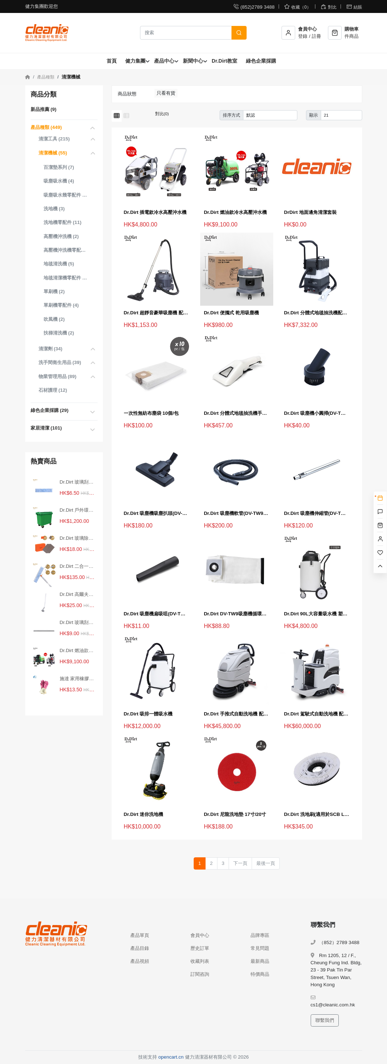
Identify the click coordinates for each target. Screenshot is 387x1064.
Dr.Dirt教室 (224, 61)
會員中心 (199, 935)
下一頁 (240, 863)
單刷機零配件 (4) (61, 305)
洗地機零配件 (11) (63, 222)
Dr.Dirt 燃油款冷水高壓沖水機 (78, 650)
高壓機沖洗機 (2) (61, 236)
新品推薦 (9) (44, 109)
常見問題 (260, 948)
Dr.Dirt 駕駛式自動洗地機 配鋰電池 (317, 714)
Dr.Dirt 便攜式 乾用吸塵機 (231, 312)
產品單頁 (139, 935)
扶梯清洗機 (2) (59, 333)
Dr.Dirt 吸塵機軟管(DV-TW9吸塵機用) (237, 513)
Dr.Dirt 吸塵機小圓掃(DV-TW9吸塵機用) (317, 413)
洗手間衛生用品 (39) (60, 362)
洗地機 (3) (54, 208)
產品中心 (164, 61)
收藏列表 (199, 961)
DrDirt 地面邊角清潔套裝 (310, 212)
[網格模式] (117, 116)
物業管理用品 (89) (58, 376)
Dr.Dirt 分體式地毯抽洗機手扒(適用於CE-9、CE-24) (237, 413)
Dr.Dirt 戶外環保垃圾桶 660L (78, 510)
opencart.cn (171, 1057)
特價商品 (260, 974)
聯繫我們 (324, 1020)
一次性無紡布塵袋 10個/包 (151, 413)
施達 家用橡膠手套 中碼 (78, 678)
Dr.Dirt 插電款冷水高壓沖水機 (155, 212)
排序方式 (231, 115)
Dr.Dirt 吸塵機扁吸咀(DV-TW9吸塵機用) (157, 613)
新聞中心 (193, 61)
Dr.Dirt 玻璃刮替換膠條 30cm (78, 622)
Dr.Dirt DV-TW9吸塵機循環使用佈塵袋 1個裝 (237, 613)
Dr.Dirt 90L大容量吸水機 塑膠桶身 (317, 613)
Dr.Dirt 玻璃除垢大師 (78, 538)
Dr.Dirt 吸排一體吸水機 (148, 714)
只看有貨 (166, 93)
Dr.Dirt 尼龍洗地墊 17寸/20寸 (235, 814)
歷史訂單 (199, 948)
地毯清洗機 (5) (59, 263)
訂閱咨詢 (199, 974)
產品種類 (45, 77)
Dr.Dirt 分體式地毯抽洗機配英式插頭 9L (317, 312)
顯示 (313, 115)
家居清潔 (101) (46, 428)
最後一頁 (265, 863)
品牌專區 (260, 935)
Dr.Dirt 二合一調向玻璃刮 (78, 566)
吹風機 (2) (54, 319)
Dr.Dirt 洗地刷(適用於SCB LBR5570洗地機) (317, 814)
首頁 (112, 61)
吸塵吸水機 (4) (59, 181)
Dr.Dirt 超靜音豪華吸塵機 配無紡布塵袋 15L (157, 312)
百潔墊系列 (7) (59, 167)
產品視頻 (139, 961)
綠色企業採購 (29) (50, 410)
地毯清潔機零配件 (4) (66, 277)
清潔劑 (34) (51, 348)
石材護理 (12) (53, 390)
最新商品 (260, 961)
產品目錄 (139, 948)
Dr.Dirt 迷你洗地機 (143, 814)
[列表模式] (126, 116)
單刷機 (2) (54, 291)
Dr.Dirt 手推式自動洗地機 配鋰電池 (237, 714)
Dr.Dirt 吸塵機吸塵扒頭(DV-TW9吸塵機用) (157, 513)
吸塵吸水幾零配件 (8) (66, 195)
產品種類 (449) (46, 127)
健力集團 (135, 61)
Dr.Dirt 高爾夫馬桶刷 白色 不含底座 (78, 594)
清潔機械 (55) (53, 153)
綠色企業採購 (261, 61)
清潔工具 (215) (54, 139)
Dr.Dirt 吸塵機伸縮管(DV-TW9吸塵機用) (317, 513)
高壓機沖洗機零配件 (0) (66, 250)
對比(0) (162, 113)
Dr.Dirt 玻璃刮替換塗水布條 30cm (78, 482)
